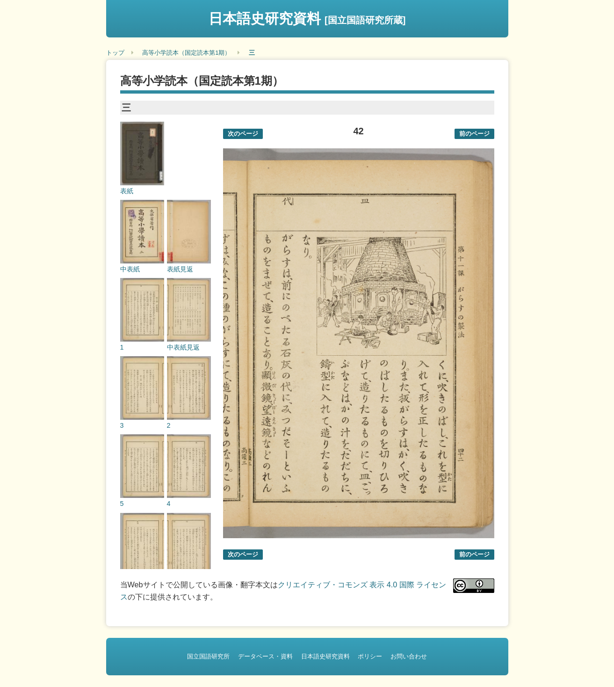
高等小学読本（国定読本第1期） (186, 52)
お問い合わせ (408, 656)
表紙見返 (180, 269)
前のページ (474, 133)
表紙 (126, 191)
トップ (115, 52)
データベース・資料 (265, 656)
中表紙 (130, 269)
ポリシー (370, 656)
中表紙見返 (183, 347)
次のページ (243, 133)
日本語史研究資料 (307, 18)
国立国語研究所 (208, 656)
